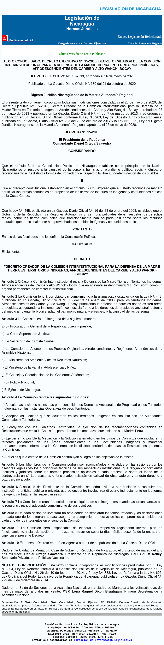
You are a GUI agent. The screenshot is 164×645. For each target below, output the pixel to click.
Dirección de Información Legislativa (103, 640)
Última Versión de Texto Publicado (82, 54)
